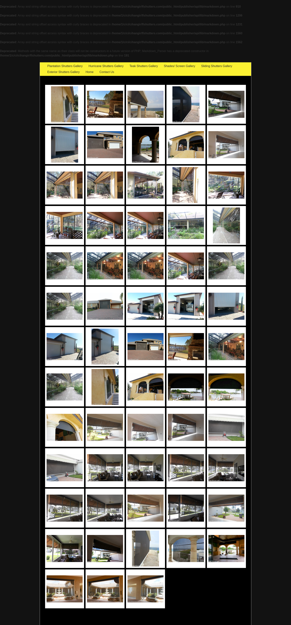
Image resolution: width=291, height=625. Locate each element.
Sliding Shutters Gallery (216, 66)
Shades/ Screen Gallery (179, 66)
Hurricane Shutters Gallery (106, 66)
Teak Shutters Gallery (144, 66)
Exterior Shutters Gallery (63, 72)
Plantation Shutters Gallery (65, 66)
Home (90, 72)
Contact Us (106, 72)
